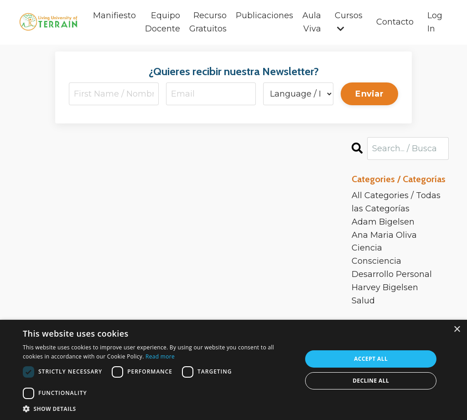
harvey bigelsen (385, 287)
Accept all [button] (371, 359)
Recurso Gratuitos (208, 22)
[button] (158, 408)
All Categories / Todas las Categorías (396, 202)
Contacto (395, 22)
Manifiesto (114, 15)
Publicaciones (264, 15)
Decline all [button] (371, 380)
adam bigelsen (383, 222)
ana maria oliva (384, 235)
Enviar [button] (369, 94)
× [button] (456, 329)
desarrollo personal (392, 274)
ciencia (367, 248)
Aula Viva (311, 22)
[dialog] (233, 370)
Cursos (349, 21)
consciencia (376, 261)
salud (363, 301)
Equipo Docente (162, 22)
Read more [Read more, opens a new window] (160, 356)
